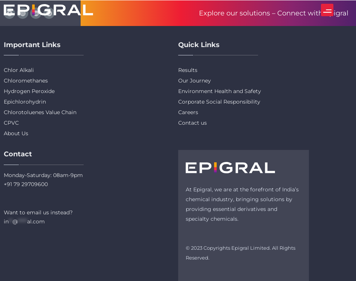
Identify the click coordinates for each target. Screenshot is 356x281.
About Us (16, 133)
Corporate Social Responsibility (219, 101)
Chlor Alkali (19, 70)
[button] (327, 10)
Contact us (192, 122)
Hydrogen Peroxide (29, 91)
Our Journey (194, 80)
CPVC (11, 122)
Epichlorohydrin (25, 101)
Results (187, 70)
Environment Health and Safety (219, 91)
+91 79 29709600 (26, 184)
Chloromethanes (26, 80)
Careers (188, 112)
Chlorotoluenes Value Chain (40, 112)
